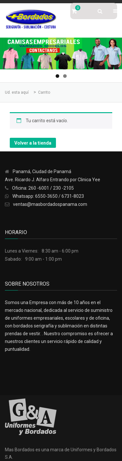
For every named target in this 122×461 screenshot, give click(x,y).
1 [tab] (57, 76)
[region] (61, 53)
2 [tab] (65, 76)
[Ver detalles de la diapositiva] (61, 53)
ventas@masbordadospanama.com (50, 204)
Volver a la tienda (32, 143)
